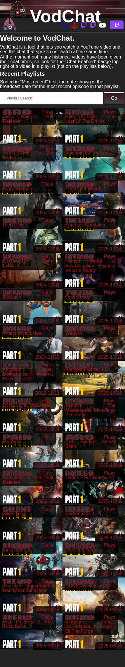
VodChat (65, 16)
